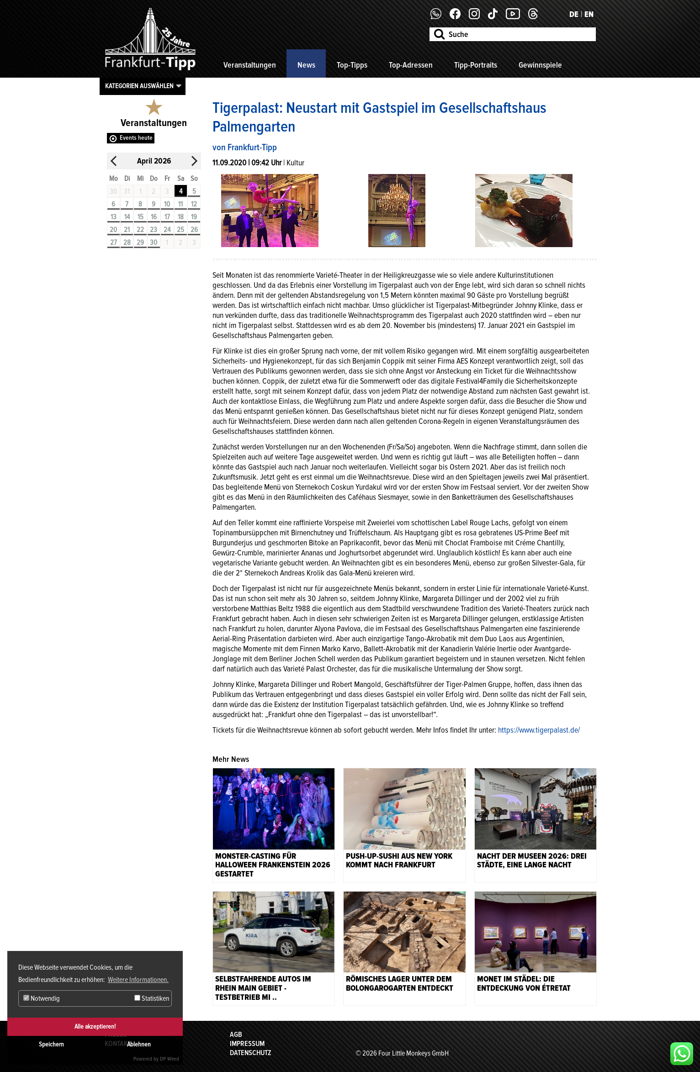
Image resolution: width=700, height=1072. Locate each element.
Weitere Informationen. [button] (138, 979)
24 (167, 229)
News (306, 65)
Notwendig (41, 998)
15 (140, 217)
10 (167, 204)
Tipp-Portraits (475, 65)
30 (153, 242)
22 (140, 229)
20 (113, 229)
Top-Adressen (411, 65)
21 (127, 229)
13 (114, 217)
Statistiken (151, 998)
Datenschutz (250, 1052)
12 (194, 204)
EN (589, 14)
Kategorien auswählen (139, 86)
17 (167, 217)
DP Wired (169, 1059)
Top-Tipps (352, 65)
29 (140, 242)
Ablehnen (139, 1044)
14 (127, 217)
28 (127, 242)
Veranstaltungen (249, 65)
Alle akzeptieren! (95, 1026)
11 (180, 204)
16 (154, 217)
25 (180, 229)
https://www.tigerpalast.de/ (540, 730)
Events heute (136, 138)
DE (573, 14)
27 (113, 242)
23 (153, 229)
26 (194, 229)
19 (194, 217)
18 (181, 217)
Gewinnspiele (540, 65)
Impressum (247, 1043)
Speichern (51, 1044)
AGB (236, 1034)
